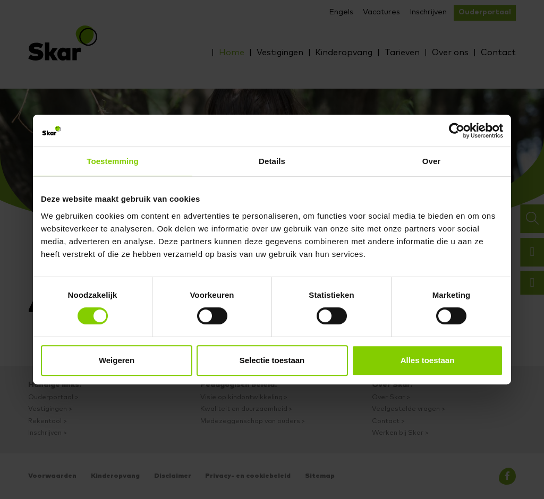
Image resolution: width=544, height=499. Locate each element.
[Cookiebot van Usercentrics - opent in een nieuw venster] (456, 131)
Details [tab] (272, 161)
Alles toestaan (428, 360)
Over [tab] (431, 161)
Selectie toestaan (272, 360)
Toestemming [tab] (113, 161)
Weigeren (116, 360)
